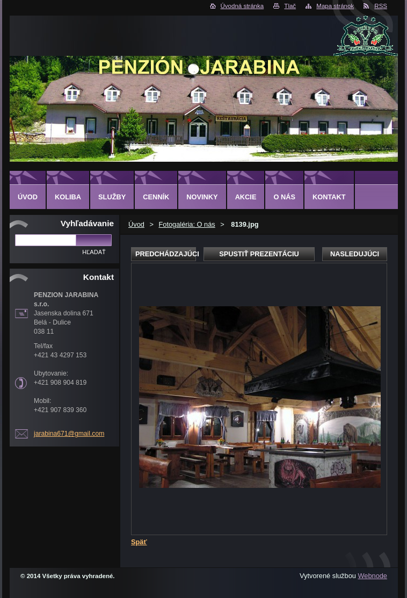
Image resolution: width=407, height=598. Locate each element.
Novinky (201, 197)
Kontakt (329, 197)
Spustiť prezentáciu (259, 254)
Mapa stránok (335, 6)
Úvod (136, 224)
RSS (380, 6)
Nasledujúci (354, 254)
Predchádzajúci (165, 254)
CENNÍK (156, 197)
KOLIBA (68, 197)
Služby (112, 197)
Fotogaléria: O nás (186, 224)
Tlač (290, 6)
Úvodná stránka (242, 6)
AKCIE (246, 197)
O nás (284, 197)
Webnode (372, 576)
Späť (139, 542)
